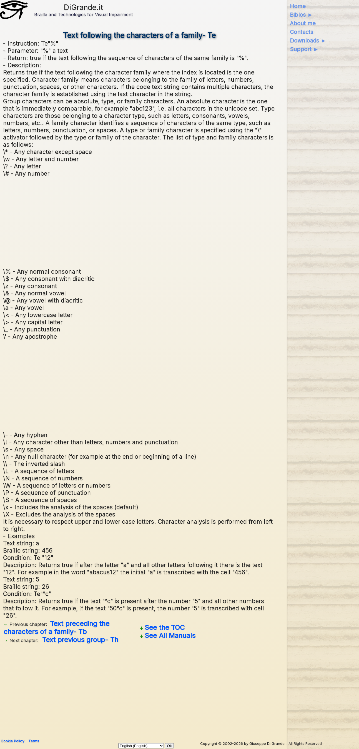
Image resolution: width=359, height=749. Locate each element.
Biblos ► (301, 14)
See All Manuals (170, 635)
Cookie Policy (12, 741)
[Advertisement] (139, 222)
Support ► (304, 49)
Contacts (301, 32)
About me (303, 23)
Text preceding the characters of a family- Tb (56, 628)
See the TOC (165, 627)
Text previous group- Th (80, 640)
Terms (33, 741)
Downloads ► (308, 40)
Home (298, 6)
